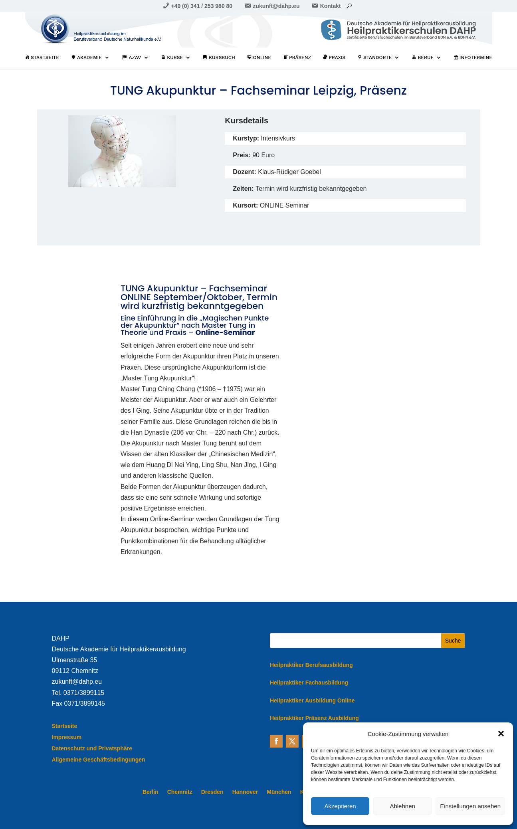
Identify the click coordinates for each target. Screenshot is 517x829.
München (279, 792)
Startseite (64, 726)
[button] (501, 734)
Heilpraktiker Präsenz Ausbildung (314, 718)
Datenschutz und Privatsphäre (92, 748)
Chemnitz (179, 792)
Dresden (212, 792)
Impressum (67, 737)
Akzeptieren (340, 806)
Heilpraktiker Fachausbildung (309, 682)
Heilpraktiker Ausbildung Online (312, 700)
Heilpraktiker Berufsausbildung (311, 665)
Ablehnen (402, 806)
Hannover (245, 792)
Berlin (150, 792)
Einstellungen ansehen (470, 806)
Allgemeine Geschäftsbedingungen (98, 759)
